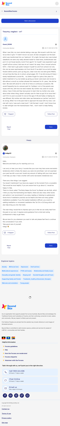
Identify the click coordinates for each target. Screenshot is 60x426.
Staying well (27, 275)
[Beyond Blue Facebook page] (5, 396)
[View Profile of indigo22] (8, 153)
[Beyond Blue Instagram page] (16, 396)
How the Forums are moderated (16, 353)
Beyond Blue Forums (9, 3)
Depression (24, 267)
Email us (13, 387)
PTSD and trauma (26, 271)
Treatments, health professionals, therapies (37, 279)
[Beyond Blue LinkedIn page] (27, 396)
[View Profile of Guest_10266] (7, 44)
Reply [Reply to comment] (51, 245)
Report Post (9, 128)
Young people (24, 283)
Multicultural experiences (10, 271)
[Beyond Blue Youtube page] (10, 396)
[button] (5, 114)
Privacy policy (6, 418)
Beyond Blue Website (12, 306)
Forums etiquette (11, 357)
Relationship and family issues (43, 271)
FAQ (6, 350)
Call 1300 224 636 (16, 371)
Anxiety (4, 267)
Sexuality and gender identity (11, 275)
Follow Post (51, 114)
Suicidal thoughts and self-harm (43, 275)
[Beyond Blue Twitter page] (22, 396)
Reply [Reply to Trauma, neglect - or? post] (51, 127)
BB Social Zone (14, 267)
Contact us (5, 409)
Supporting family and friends (11, 279)
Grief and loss (35, 267)
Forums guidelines (11, 346)
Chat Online (14, 379)
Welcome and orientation (10, 283)
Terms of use (6, 413)
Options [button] (57, 11)
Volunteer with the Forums (14, 360)
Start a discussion (30, 21)
